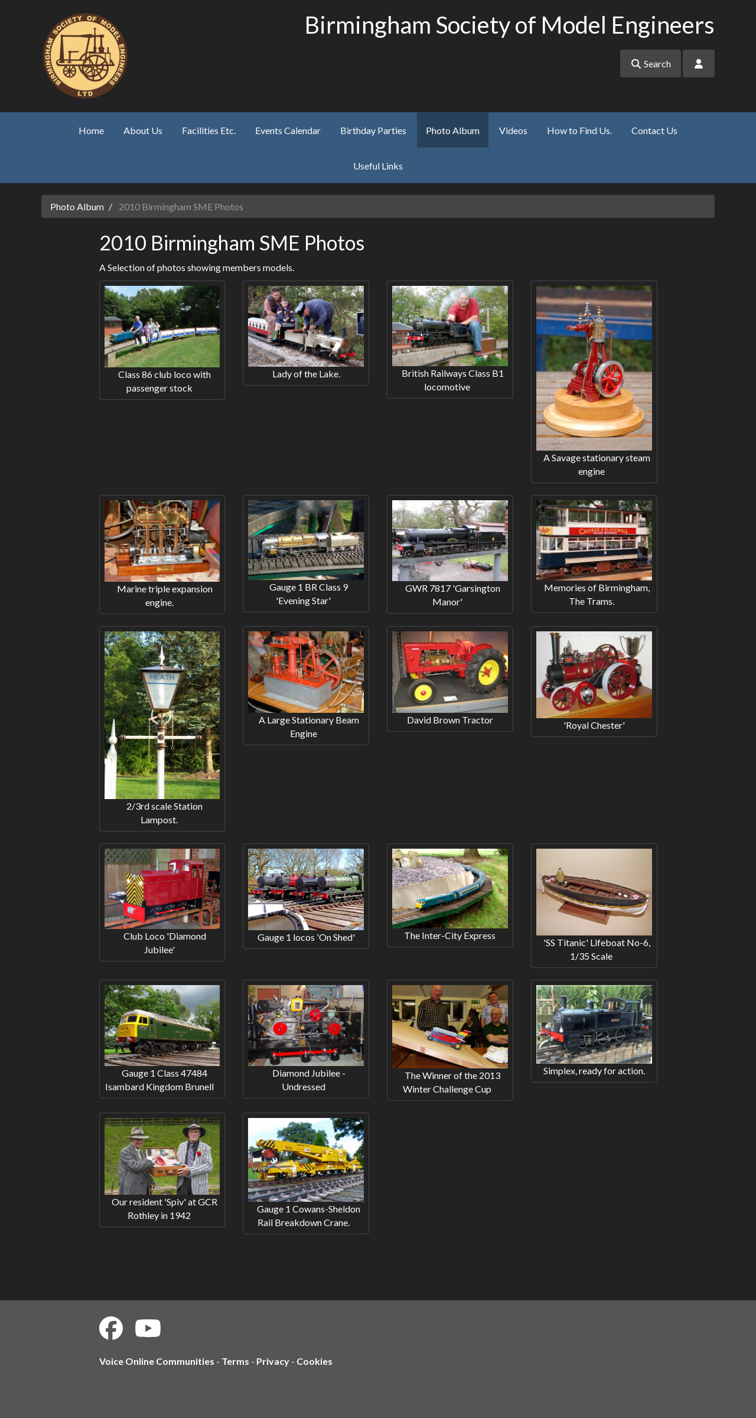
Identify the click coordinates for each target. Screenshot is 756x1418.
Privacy (272, 1361)
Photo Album (453, 130)
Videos (513, 130)
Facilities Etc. (209, 130)
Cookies (314, 1361)
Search (650, 63)
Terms (235, 1361)
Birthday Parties (373, 130)
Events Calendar (288, 130)
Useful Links (378, 165)
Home (91, 130)
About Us (142, 130)
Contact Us (654, 130)
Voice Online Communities (156, 1361)
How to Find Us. (579, 130)
